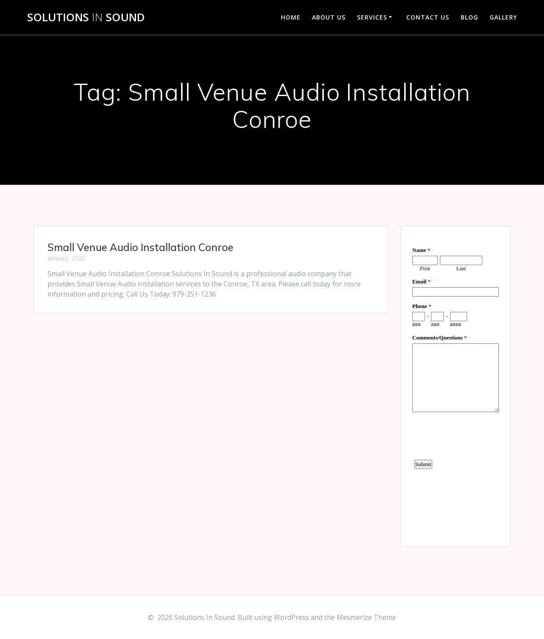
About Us (329, 17)
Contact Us (427, 17)
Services (372, 17)
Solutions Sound (86, 17)
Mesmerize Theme (366, 617)
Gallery (503, 17)
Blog (469, 17)
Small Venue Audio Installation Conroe (140, 247)
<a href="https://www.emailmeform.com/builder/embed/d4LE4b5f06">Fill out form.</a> (455, 385)
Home (290, 17)
